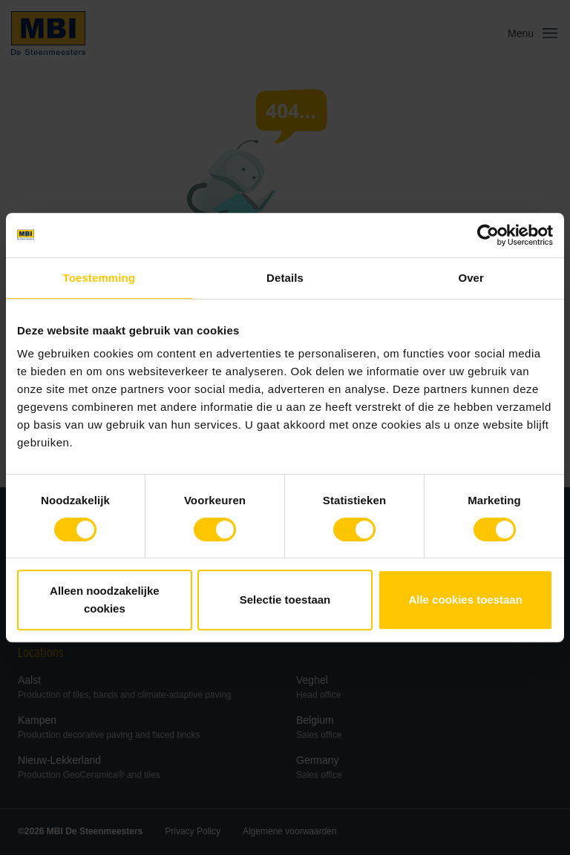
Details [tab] (285, 277)
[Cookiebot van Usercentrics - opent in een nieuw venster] (488, 235)
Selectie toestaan (285, 599)
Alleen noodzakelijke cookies (105, 599)
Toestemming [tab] (99, 277)
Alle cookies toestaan (465, 599)
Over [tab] (471, 277)
